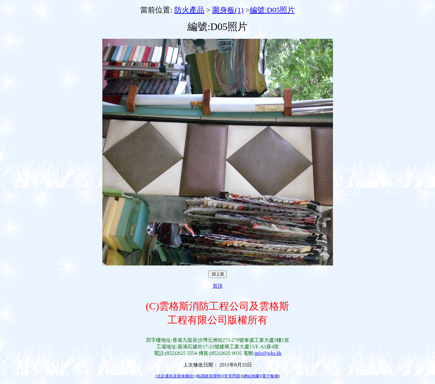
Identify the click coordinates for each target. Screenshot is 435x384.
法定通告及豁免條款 (175, 376)
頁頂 (217, 286)
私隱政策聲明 (209, 376)
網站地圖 (251, 376)
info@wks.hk (267, 353)
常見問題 (232, 376)
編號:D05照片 (272, 10)
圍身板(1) (227, 10)
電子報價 (270, 376)
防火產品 (189, 10)
